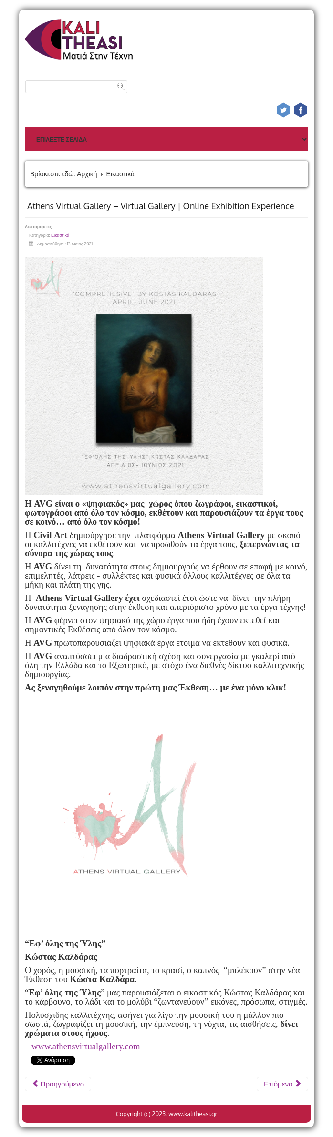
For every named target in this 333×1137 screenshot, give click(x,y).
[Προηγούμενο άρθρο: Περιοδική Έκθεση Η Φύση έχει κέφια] (58, 1084)
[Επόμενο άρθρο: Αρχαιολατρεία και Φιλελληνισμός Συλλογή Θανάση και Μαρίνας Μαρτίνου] (282, 1084)
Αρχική (87, 174)
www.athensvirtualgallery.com (85, 1046)
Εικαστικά (120, 174)
